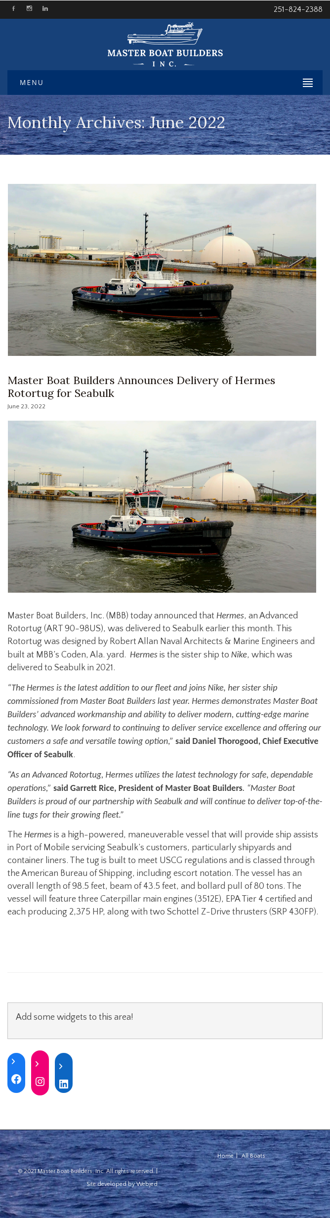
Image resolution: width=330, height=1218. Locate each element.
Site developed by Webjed (122, 1184)
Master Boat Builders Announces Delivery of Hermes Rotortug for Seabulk (141, 386)
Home (225, 1156)
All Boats (253, 1156)
